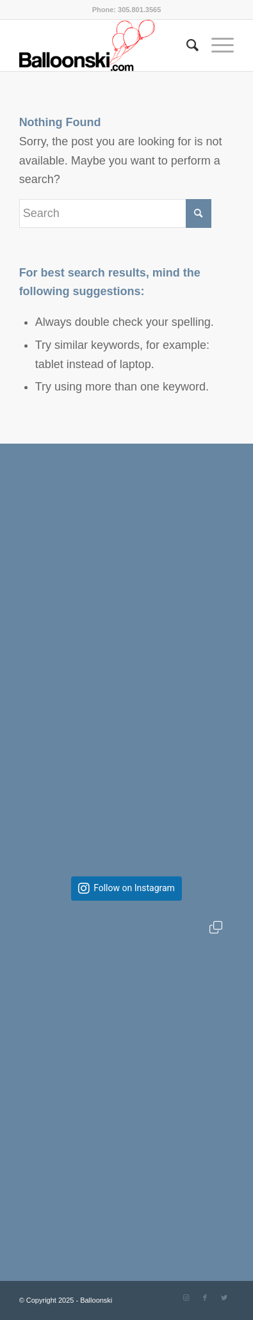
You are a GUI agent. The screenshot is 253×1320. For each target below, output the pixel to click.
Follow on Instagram (134, 888)
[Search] (186, 45)
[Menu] (216, 45)
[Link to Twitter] (224, 1297)
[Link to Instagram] (185, 1297)
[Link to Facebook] (205, 1297)
